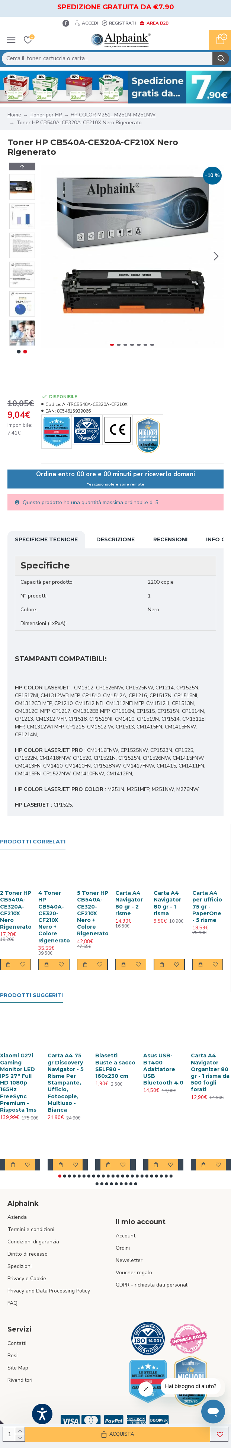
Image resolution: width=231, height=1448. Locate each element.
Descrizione (115, 539)
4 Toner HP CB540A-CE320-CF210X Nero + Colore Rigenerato (54, 917)
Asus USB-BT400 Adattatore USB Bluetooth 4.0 (163, 1069)
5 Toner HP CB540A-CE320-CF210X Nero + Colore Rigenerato (93, 913)
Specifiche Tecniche (46, 539)
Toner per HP (46, 114)
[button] (216, 256)
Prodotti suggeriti (31, 995)
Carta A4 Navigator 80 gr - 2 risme (129, 903)
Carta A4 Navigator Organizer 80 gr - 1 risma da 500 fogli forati (210, 1072)
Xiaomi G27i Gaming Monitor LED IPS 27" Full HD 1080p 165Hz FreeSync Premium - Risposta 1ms (18, 1082)
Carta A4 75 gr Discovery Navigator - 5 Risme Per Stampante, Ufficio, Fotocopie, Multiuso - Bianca (66, 1082)
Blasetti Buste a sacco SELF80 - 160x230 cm (115, 1065)
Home (14, 114)
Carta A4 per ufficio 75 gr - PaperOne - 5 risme (207, 906)
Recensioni (170, 539)
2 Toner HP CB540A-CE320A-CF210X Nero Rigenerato (16, 910)
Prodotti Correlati (32, 842)
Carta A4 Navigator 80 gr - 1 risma (167, 903)
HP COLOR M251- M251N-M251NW (113, 114)
